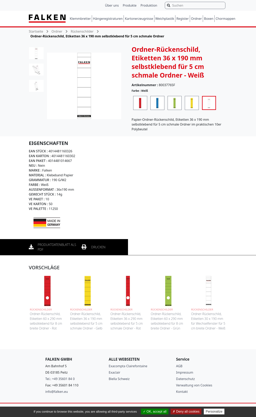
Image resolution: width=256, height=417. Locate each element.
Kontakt (182, 391)
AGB (179, 366)
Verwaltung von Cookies (194, 385)
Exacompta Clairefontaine (128, 366)
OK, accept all (154, 411)
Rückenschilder (82, 31)
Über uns (112, 5)
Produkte (130, 5)
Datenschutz (185, 379)
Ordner (196, 18)
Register (182, 18)
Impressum (184, 372)
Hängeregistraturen (108, 18)
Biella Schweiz (119, 379)
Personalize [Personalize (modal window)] (214, 411)
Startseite (36, 31)
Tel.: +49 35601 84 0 (60, 379)
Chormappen (225, 18)
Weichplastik (164, 18)
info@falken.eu (56, 391)
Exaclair (114, 372)
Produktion (149, 5)
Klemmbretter (80, 18)
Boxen (208, 18)
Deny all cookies (186, 411)
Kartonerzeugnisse (139, 18)
